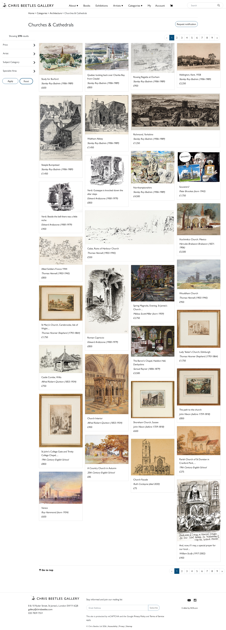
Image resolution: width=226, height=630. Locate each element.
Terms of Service (157, 616)
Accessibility (112, 626)
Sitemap (129, 626)
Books (86, 5)
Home (31, 13)
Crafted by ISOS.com (190, 607)
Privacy (121, 626)
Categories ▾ (135, 5)
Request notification (186, 24)
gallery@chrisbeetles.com (40, 609)
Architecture (56, 13)
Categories (42, 13)
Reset (26, 81)
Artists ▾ (118, 5)
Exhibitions (102, 5)
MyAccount (156, 5)
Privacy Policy (140, 616)
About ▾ (73, 5)
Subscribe (154, 607)
